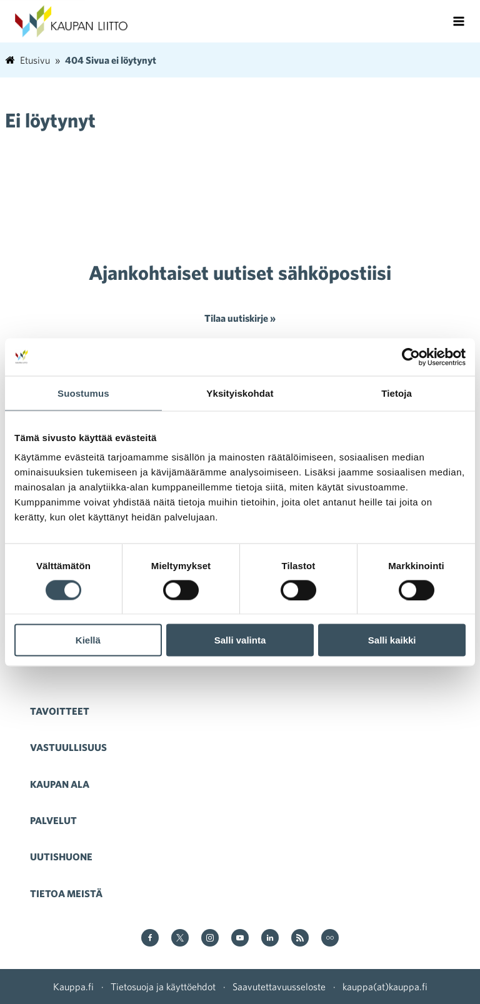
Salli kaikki (392, 640)
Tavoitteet (59, 711)
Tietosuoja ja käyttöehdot (163, 986)
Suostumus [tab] (83, 392)
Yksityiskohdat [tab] (239, 392)
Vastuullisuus (68, 747)
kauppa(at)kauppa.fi (385, 986)
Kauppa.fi (73, 986)
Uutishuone (61, 856)
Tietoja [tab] (396, 392)
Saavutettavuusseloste (279, 986)
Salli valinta (240, 640)
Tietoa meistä (66, 893)
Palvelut (53, 820)
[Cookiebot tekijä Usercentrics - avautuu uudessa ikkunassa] (411, 356)
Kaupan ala (59, 784)
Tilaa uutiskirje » (240, 318)
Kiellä (88, 640)
